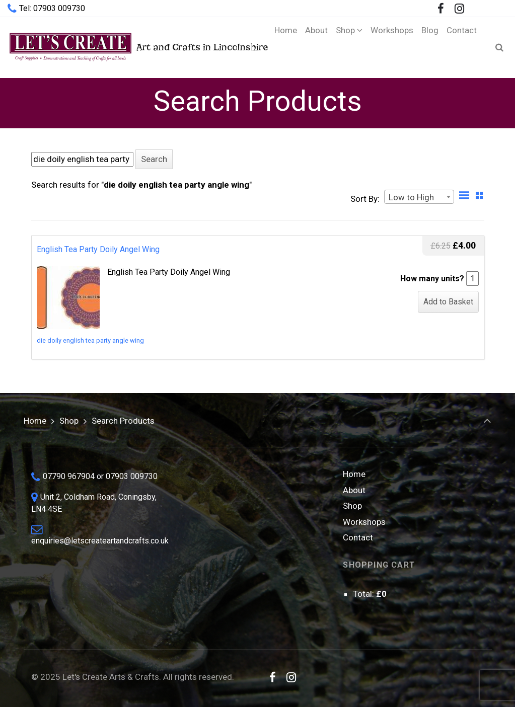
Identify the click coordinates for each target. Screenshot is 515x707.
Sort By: (365, 199)
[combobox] (419, 197)
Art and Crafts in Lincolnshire (130, 47)
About (354, 490)
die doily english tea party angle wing (90, 340)
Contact (358, 537)
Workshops (364, 522)
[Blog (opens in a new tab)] (430, 47)
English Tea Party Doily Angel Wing (98, 249)
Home (35, 421)
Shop (69, 421)
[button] (154, 159)
